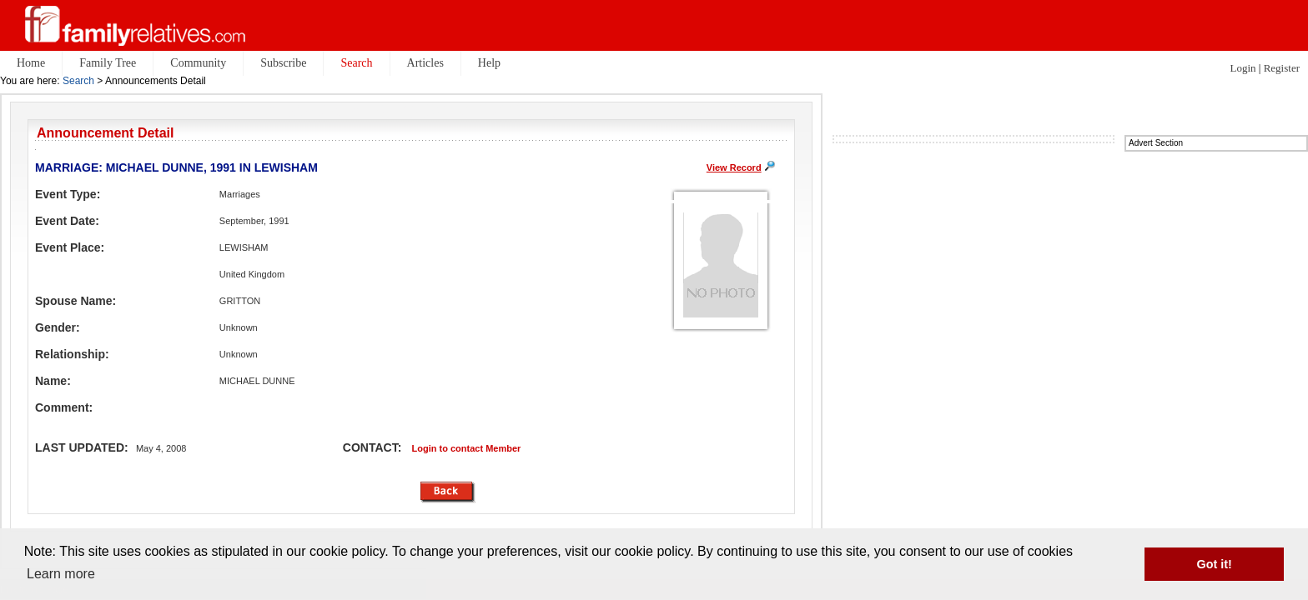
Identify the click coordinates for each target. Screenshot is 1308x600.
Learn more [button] (61, 574)
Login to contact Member (466, 448)
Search (78, 81)
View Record (734, 167)
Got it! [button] (1214, 564)
